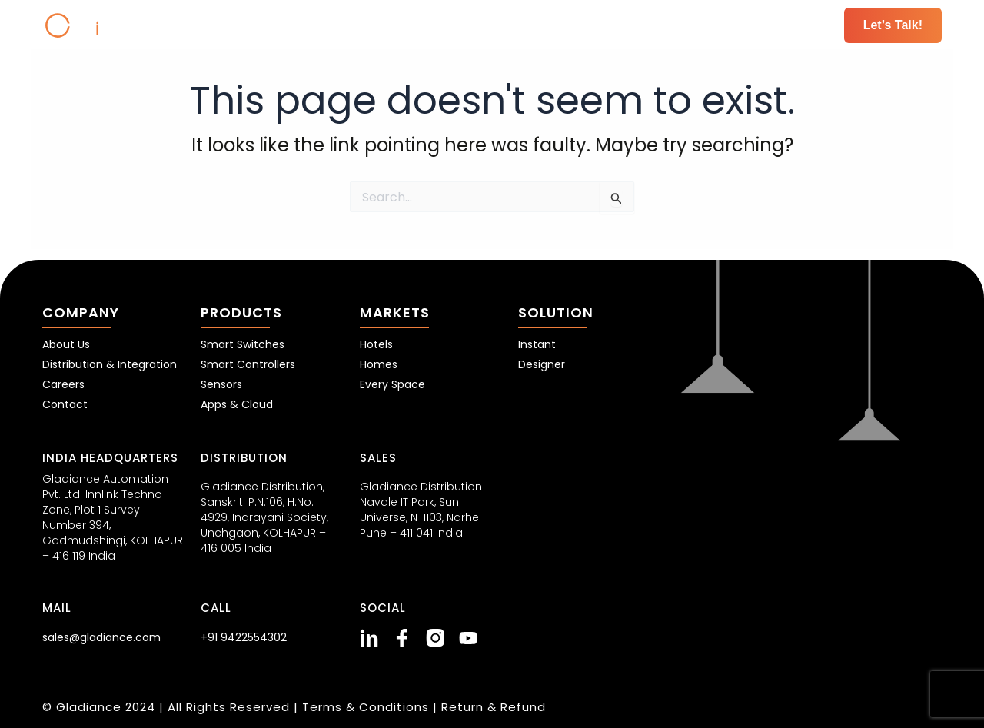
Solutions (617, 25)
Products (411, 25)
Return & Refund (493, 707)
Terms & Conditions (367, 707)
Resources (726, 25)
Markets (515, 25)
